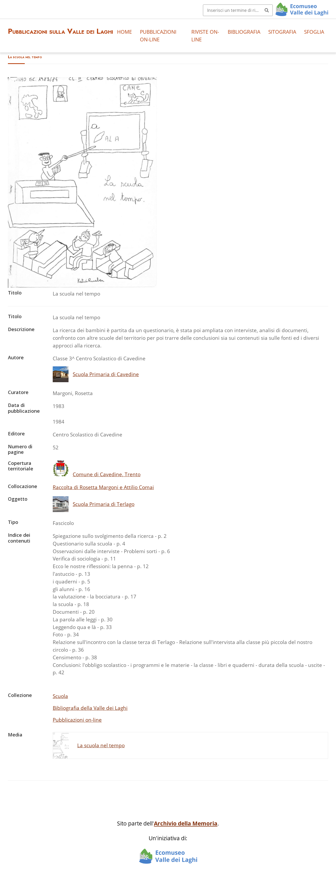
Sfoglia (314, 31)
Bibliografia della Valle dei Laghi (90, 707)
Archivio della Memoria (185, 823)
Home (124, 31)
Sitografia (282, 31)
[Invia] (267, 10)
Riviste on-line (205, 35)
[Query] (238, 10)
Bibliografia (244, 31)
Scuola (60, 696)
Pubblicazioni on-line (158, 35)
